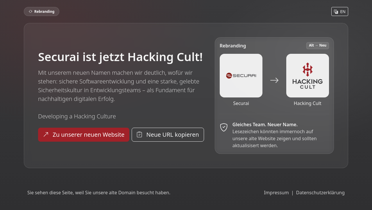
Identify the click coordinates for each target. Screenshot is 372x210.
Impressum (276, 192)
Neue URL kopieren (168, 134)
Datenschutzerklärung (320, 192)
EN (340, 11)
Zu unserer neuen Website (83, 134)
